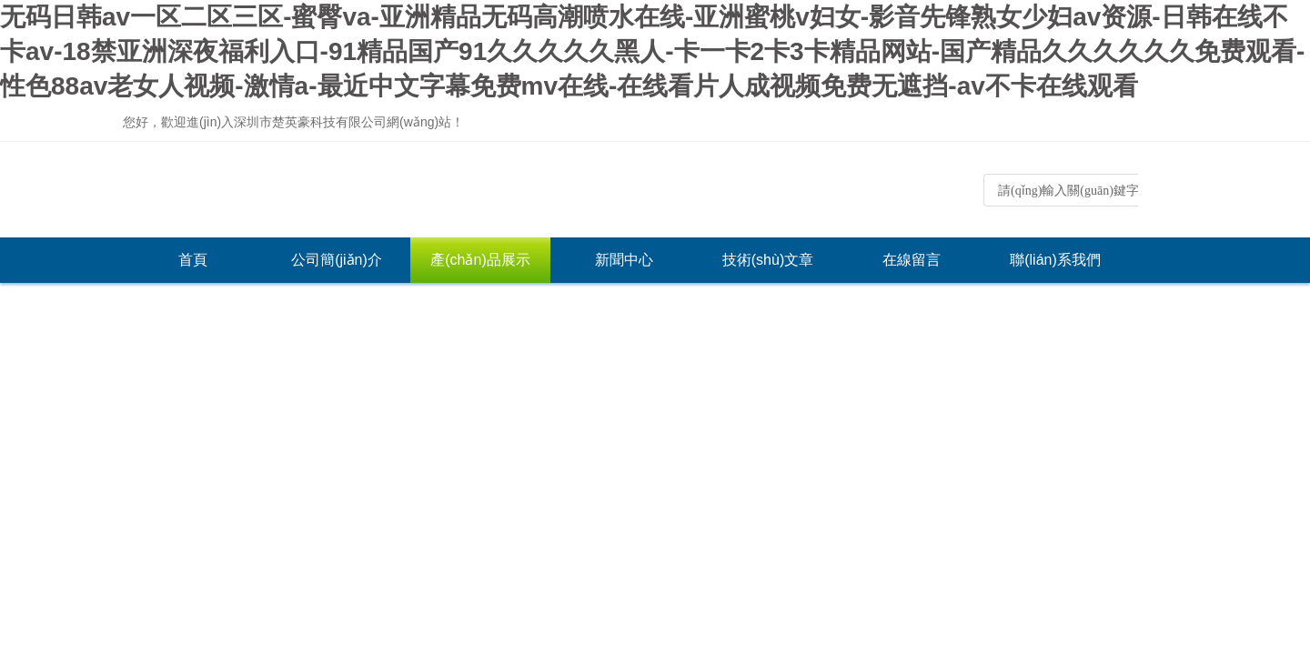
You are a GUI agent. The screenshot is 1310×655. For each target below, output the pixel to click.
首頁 (192, 259)
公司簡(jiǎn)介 (336, 259)
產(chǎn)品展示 (479, 259)
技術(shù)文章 (767, 259)
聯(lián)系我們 (1055, 259)
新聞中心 (624, 259)
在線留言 (911, 259)
